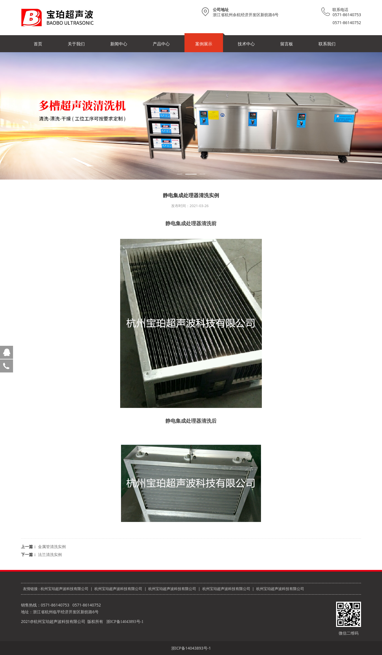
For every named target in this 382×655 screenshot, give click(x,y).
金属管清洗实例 (52, 546)
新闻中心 (118, 44)
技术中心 (246, 44)
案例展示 (203, 44)
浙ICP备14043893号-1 (124, 622)
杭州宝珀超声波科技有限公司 (64, 588)
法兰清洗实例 (50, 554)
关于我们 (76, 44)
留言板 (286, 44)
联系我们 (327, 44)
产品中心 (161, 44)
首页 (38, 44)
